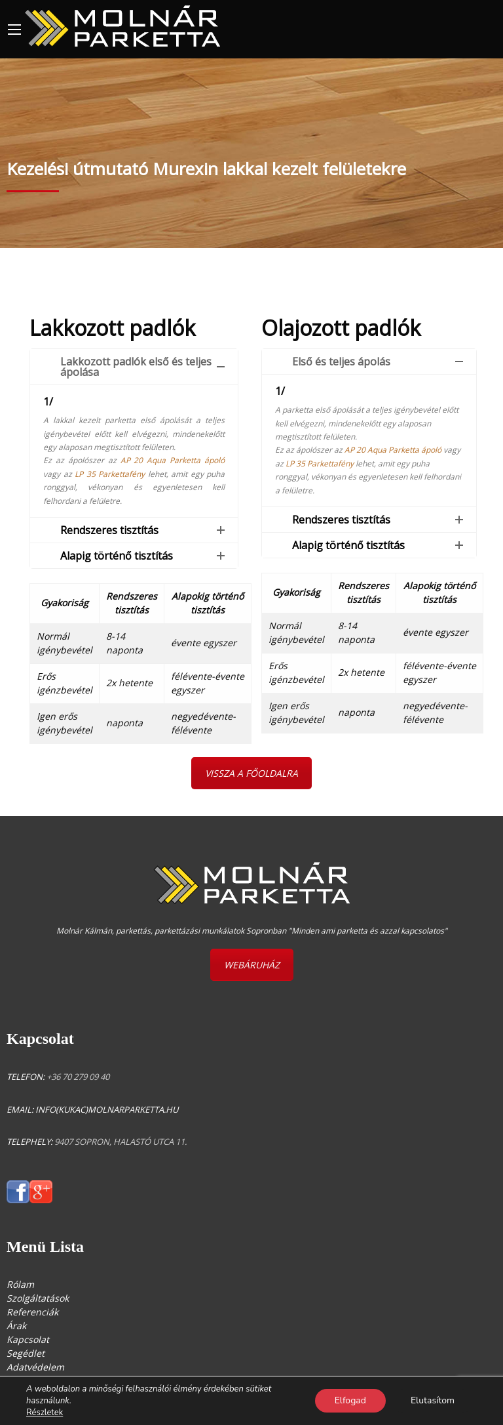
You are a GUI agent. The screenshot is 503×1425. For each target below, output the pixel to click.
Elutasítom (433, 1400)
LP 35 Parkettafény (110, 474)
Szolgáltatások (38, 1298)
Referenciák (32, 1312)
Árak (16, 1325)
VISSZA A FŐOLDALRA (251, 773)
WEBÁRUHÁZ (252, 965)
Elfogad (350, 1400)
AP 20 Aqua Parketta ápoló (173, 460)
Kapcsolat (28, 1339)
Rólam (20, 1284)
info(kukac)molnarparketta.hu (106, 1109)
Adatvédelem (35, 1367)
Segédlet (26, 1353)
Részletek (44, 1412)
